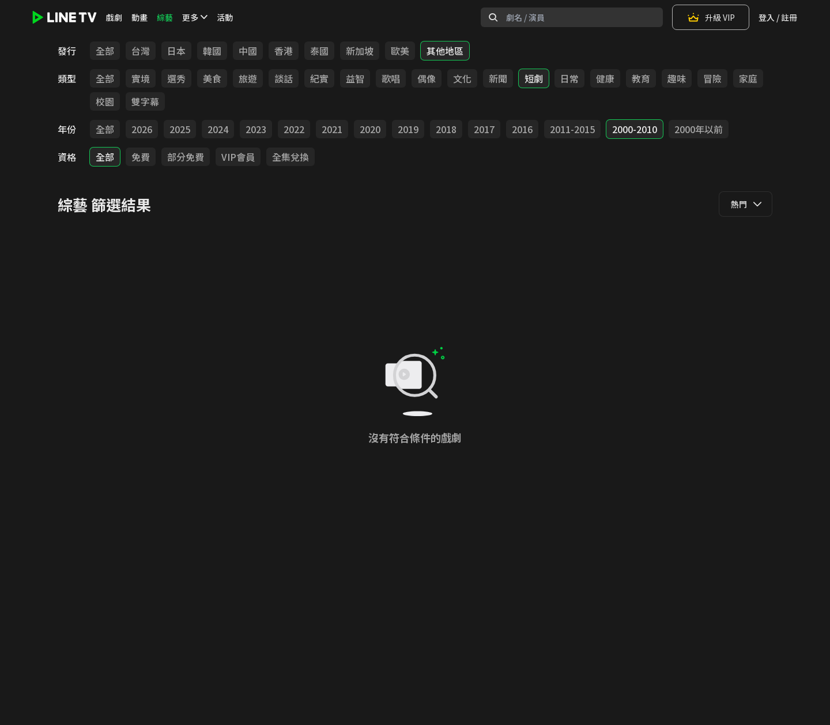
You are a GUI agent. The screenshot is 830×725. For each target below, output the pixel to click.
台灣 (140, 51)
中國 (248, 51)
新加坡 (359, 51)
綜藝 (165, 17)
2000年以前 (698, 129)
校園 (105, 101)
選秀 (176, 78)
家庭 (748, 78)
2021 (332, 129)
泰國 (319, 51)
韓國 (212, 51)
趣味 (676, 78)
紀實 (319, 78)
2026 (141, 129)
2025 (179, 129)
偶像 (426, 78)
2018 (446, 129)
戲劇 (114, 17)
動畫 (139, 17)
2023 (256, 129)
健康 (605, 78)
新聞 (498, 78)
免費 (140, 157)
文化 (462, 78)
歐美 (400, 51)
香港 (283, 51)
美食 (212, 78)
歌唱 (391, 78)
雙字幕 (145, 101)
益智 (355, 78)
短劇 (534, 78)
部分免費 (185, 157)
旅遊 (248, 78)
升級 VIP (710, 17)
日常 (569, 78)
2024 (217, 129)
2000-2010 (634, 129)
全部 (105, 51)
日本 (176, 51)
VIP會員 (238, 157)
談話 (283, 78)
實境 (140, 78)
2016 (522, 129)
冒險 (712, 78)
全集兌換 (290, 157)
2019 (408, 129)
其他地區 (445, 51)
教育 (641, 78)
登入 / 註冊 (778, 17)
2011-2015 (572, 129)
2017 (484, 129)
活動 (225, 17)
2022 (294, 129)
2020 (370, 129)
